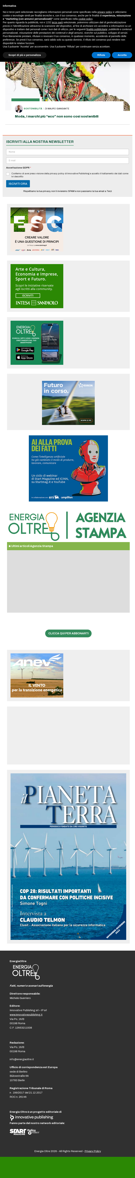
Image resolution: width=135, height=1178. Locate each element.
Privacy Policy (93, 1151)
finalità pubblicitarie (96, 29)
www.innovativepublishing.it (26, 1014)
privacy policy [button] (105, 12)
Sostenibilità (33, 108)
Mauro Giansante (58, 108)
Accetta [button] (122, 55)
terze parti (57, 22)
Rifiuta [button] (101, 55)
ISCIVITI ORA (18, 183)
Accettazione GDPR (18, 168)
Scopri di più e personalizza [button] (24, 55)
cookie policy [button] (85, 18)
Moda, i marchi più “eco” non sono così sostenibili (56, 116)
